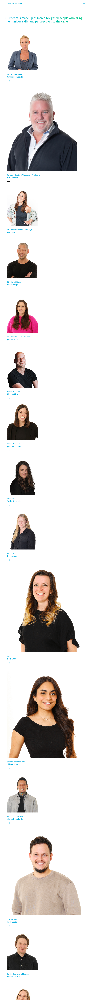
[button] (84, 3)
